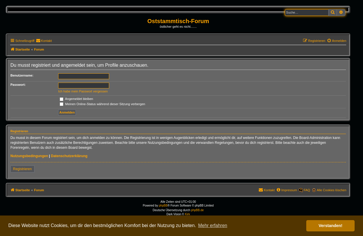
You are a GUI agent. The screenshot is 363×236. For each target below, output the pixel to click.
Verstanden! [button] (330, 225)
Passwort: (18, 84)
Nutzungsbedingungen (29, 156)
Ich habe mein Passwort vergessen (83, 91)
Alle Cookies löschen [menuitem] (331, 190)
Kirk (187, 214)
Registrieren (22, 169)
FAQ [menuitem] (307, 190)
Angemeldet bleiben (76, 99)
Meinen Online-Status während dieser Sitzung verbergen (102, 104)
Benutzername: (21, 75)
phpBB (163, 205)
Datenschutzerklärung (69, 156)
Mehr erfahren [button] (212, 225)
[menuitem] (44, 40)
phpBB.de (197, 210)
